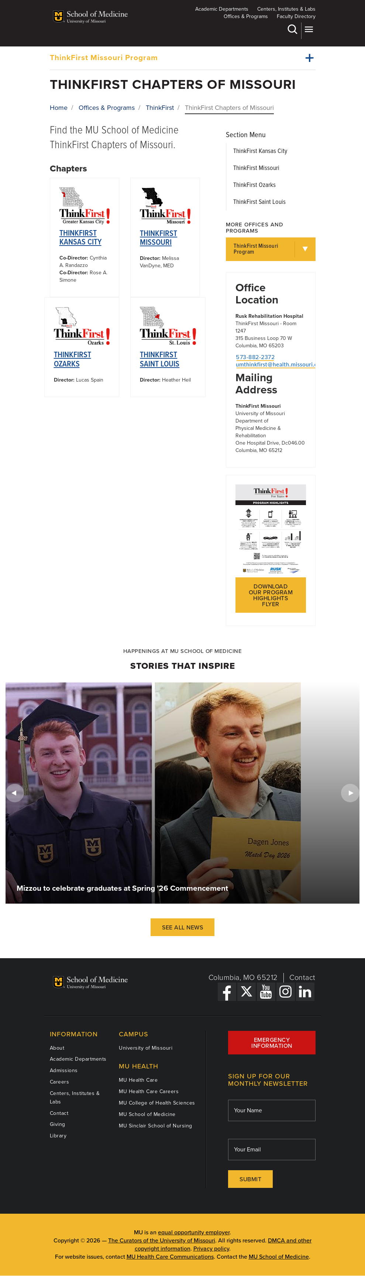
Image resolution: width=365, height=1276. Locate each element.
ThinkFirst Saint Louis (159, 359)
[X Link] (246, 992)
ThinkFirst (160, 108)
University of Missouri (145, 1048)
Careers (59, 1082)
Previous (15, 793)
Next (350, 793)
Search (292, 29)
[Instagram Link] (285, 992)
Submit (250, 1179)
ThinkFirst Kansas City (80, 238)
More (308, 29)
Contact (302, 977)
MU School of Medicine (147, 1114)
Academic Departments (221, 9)
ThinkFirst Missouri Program (104, 57)
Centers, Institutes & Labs (286, 9)
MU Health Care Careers (149, 1091)
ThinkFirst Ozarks (72, 359)
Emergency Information (271, 1043)
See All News (182, 927)
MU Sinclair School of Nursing (155, 1126)
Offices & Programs (246, 16)
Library (58, 1136)
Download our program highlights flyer (271, 595)
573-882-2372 (255, 357)
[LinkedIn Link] (305, 992)
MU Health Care (138, 1080)
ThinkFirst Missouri (158, 238)
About (57, 1048)
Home (59, 108)
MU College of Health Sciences (157, 1103)
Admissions (64, 1070)
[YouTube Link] (266, 992)
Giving (57, 1124)
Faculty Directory (296, 16)
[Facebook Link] (227, 992)
